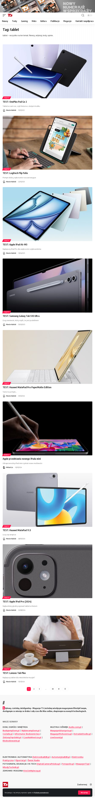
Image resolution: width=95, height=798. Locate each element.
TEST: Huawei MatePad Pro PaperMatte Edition (27, 389)
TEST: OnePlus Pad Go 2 (15, 103)
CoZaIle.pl (8, 735)
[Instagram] (90, 786)
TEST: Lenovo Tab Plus (14, 674)
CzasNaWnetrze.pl (32, 739)
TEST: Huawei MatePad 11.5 (17, 531)
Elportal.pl (21, 762)
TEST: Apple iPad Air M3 (15, 246)
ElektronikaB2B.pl (41, 759)
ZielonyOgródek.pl (12, 739)
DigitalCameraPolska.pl (48, 765)
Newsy (7, 456)
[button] (84, 792)
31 (58, 691)
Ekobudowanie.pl (11, 742)
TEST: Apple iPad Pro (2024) (17, 603)
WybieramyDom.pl (30, 732)
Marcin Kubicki (11, 112)
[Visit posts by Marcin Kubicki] (4, 112)
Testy (6, 99)
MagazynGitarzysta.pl (61, 732)
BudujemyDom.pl (11, 732)
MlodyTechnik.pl (11, 769)
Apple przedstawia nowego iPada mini (22, 460)
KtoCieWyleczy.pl (32, 772)
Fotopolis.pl (68, 765)
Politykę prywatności (41, 792)
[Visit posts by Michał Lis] (4, 469)
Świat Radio (34, 762)
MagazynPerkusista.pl (61, 735)
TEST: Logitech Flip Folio (15, 174)
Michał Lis (9, 469)
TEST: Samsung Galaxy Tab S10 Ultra (21, 317)
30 (53, 691)
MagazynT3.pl (83, 765)
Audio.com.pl (75, 729)
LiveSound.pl (56, 739)
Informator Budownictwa (27, 735)
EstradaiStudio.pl (82, 735)
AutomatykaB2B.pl (61, 759)
